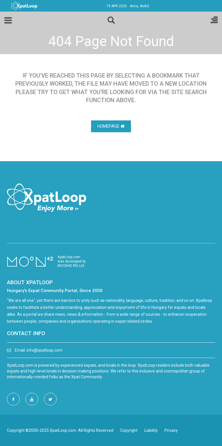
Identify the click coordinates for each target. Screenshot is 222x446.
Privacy (171, 430)
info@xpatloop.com (44, 350)
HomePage (111, 126)
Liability (151, 430)
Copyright (129, 430)
